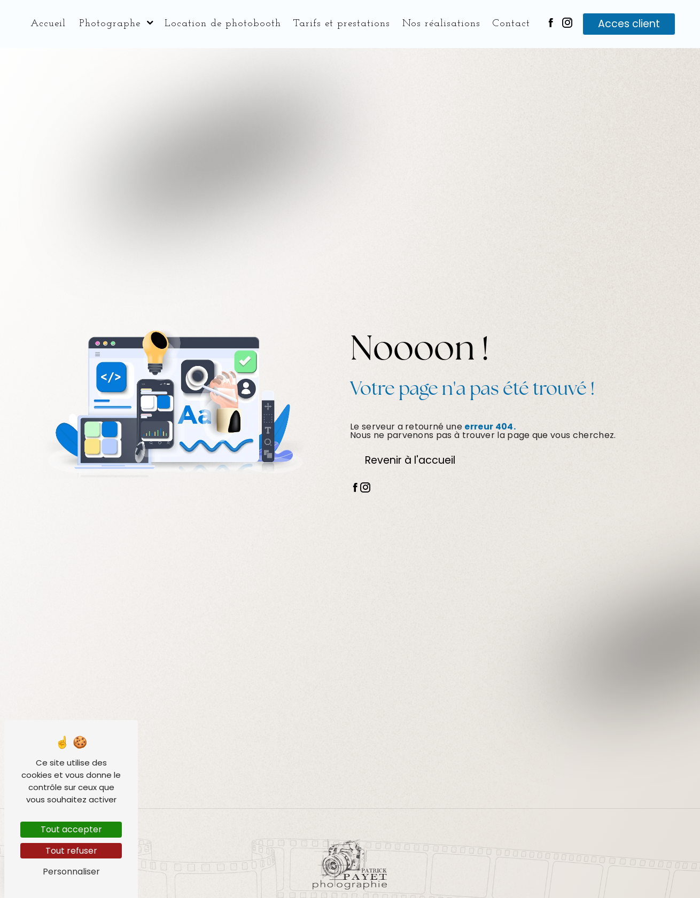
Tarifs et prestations (341, 24)
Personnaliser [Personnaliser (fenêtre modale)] (71, 871)
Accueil (48, 24)
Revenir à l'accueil (410, 460)
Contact (511, 24)
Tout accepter (71, 829)
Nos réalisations (441, 24)
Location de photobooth (223, 24)
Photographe (110, 24)
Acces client (629, 24)
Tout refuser (71, 851)
